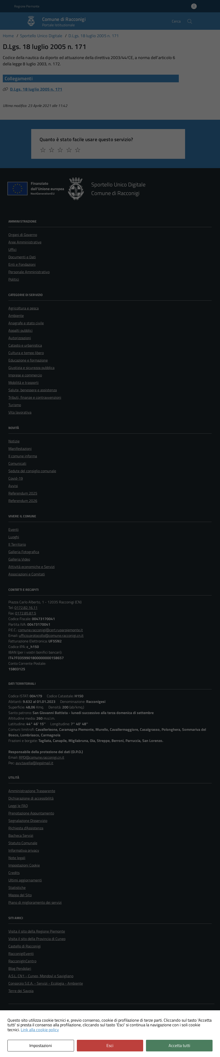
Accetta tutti (179, 1045)
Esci (109, 1045)
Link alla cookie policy (40, 1030)
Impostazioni (40, 1045)
